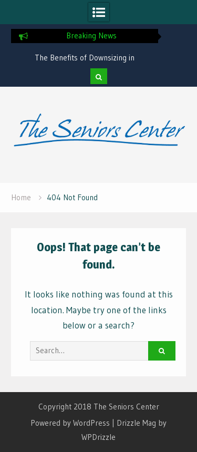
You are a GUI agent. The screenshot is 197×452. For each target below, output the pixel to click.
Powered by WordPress (70, 423)
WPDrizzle (98, 437)
